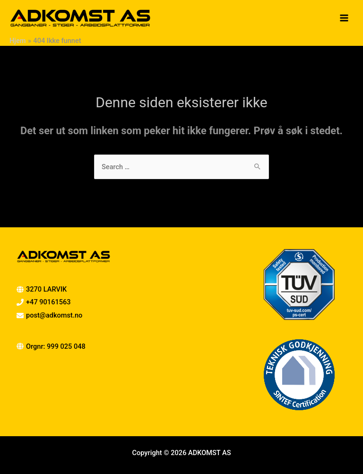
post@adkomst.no (54, 315)
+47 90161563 (48, 302)
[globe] (51, 346)
